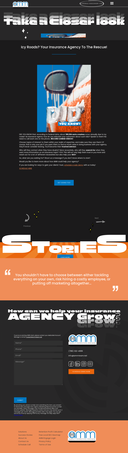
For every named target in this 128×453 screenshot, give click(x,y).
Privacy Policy (18, 415)
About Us (22, 438)
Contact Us (23, 441)
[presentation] (33, 391)
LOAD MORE (65, 257)
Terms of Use (45, 444)
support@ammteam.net (34, 337)
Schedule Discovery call (92, 4)
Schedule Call (24, 444)
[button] (112, 3)
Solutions (22, 432)
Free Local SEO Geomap (49, 435)
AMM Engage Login (47, 438)
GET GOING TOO (64, 183)
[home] (20, 5)
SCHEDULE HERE (25, 168)
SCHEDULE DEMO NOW (81, 372)
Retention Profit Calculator (51, 432)
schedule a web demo (73, 165)
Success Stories (25, 435)
